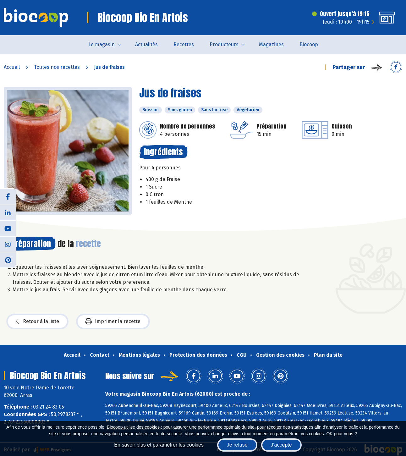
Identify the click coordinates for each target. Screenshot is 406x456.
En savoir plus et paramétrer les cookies (159, 445)
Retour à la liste (37, 321)
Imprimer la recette (112, 321)
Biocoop (308, 44)
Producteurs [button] (224, 44)
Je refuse (237, 445)
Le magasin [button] (101, 44)
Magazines (271, 44)
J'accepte (281, 445)
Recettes (183, 44)
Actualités (146, 44)
